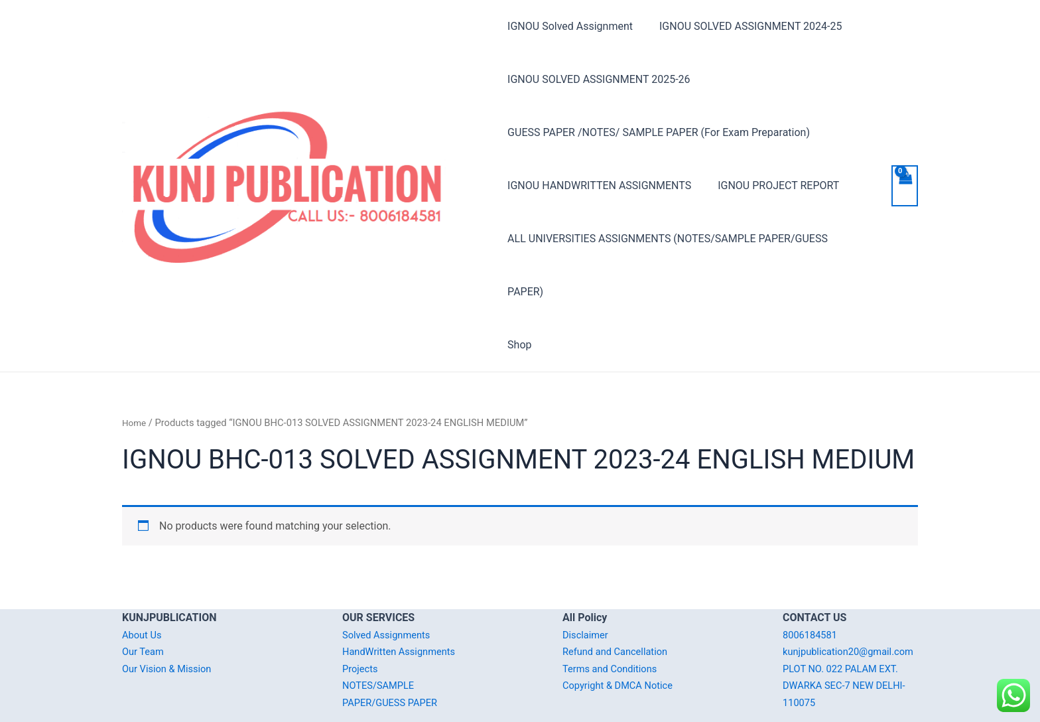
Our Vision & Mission (171, 615)
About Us (143, 581)
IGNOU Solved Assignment (570, 26)
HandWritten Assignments (404, 598)
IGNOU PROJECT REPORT (773, 185)
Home (135, 370)
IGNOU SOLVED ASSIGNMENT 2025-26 (598, 79)
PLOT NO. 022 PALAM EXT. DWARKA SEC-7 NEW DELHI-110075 (850, 649)
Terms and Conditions (614, 615)
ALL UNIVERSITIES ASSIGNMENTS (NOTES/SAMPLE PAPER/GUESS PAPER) (686, 238)
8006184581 (812, 581)
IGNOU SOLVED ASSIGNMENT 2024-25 (745, 26)
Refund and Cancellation (619, 598)
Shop (519, 291)
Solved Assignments (390, 581)
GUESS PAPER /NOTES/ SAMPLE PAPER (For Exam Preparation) (658, 132)
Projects (361, 615)
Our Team (145, 598)
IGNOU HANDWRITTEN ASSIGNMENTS (599, 185)
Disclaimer (587, 581)
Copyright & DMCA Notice (622, 632)
